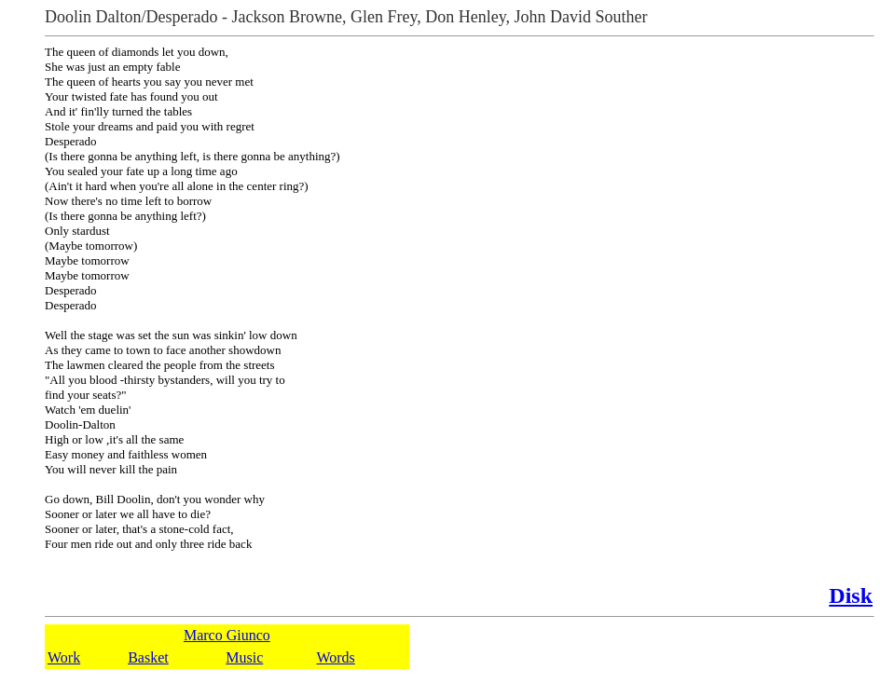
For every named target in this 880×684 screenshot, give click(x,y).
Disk (851, 595)
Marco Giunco (227, 635)
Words (335, 657)
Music (244, 657)
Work (64, 657)
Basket (148, 657)
